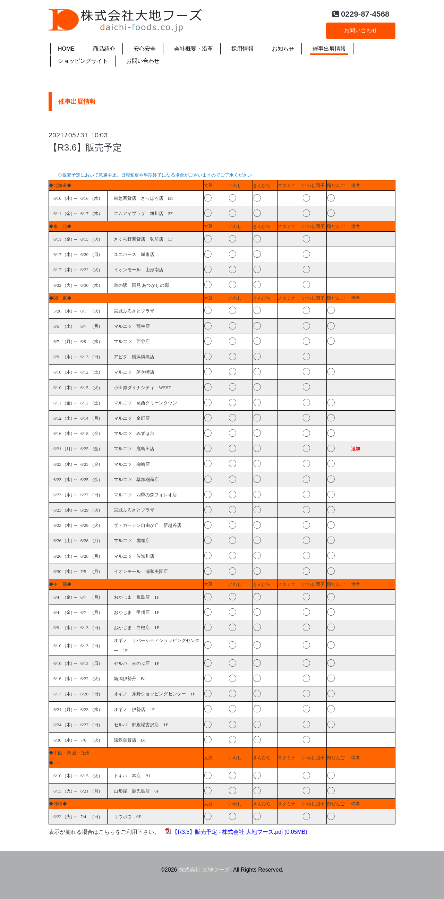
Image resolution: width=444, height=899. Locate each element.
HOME (66, 49)
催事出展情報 (329, 49)
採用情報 (242, 49)
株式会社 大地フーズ (204, 870)
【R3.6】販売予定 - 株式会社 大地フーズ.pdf (227, 832)
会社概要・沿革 (193, 49)
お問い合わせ (360, 30)
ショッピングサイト (83, 61)
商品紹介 (104, 49)
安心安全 (145, 49)
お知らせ (283, 49)
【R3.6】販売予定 (85, 147)
